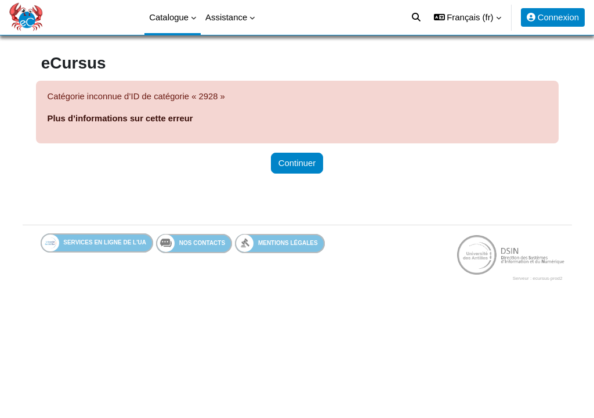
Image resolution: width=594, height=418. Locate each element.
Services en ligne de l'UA (99, 243)
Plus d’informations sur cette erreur (126, 118)
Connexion (553, 17)
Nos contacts (197, 244)
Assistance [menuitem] (226, 17)
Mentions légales (283, 243)
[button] (467, 17)
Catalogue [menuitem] (169, 17)
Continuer (297, 163)
